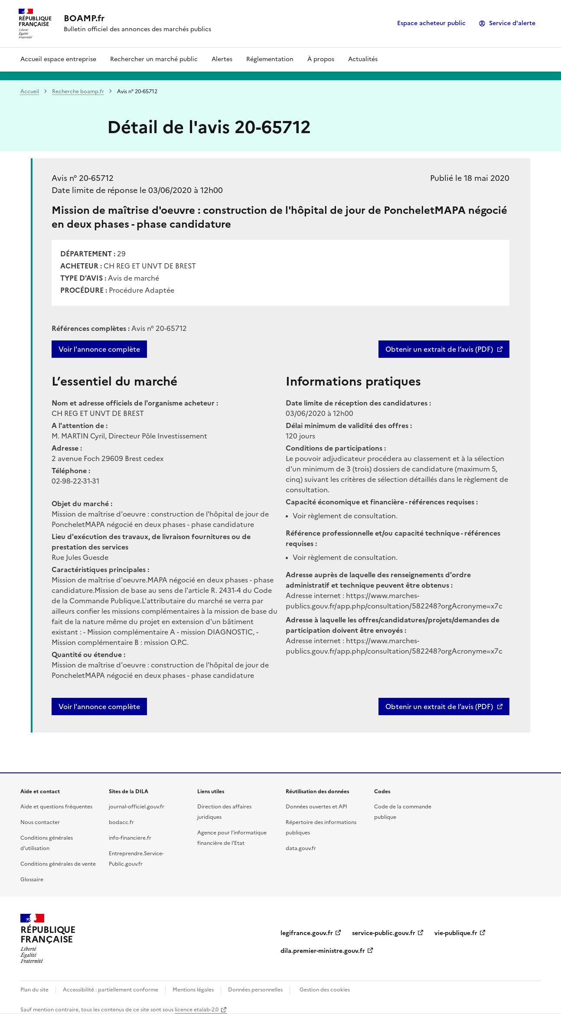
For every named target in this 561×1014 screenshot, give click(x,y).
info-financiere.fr (130, 838)
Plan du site (34, 990)
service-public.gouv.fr (383, 933)
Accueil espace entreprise (58, 59)
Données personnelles (255, 990)
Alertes (222, 59)
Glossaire (31, 879)
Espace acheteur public (431, 23)
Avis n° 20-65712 (83, 178)
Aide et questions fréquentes (56, 807)
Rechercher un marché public (154, 59)
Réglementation (270, 59)
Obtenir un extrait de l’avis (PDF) (439, 349)
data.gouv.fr (301, 848)
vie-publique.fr (455, 933)
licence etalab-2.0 (197, 1010)
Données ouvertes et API (316, 807)
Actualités (363, 59)
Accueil (29, 91)
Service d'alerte (512, 23)
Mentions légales (193, 990)
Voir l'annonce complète (99, 349)
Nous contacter (40, 822)
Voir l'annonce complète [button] (99, 706)
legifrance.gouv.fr (306, 933)
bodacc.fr (121, 822)
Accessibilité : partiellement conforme (110, 990)
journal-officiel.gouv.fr (136, 807)
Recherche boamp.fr (78, 91)
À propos (320, 59)
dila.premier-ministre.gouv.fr (322, 950)
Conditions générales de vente (58, 864)
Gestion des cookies (325, 990)
